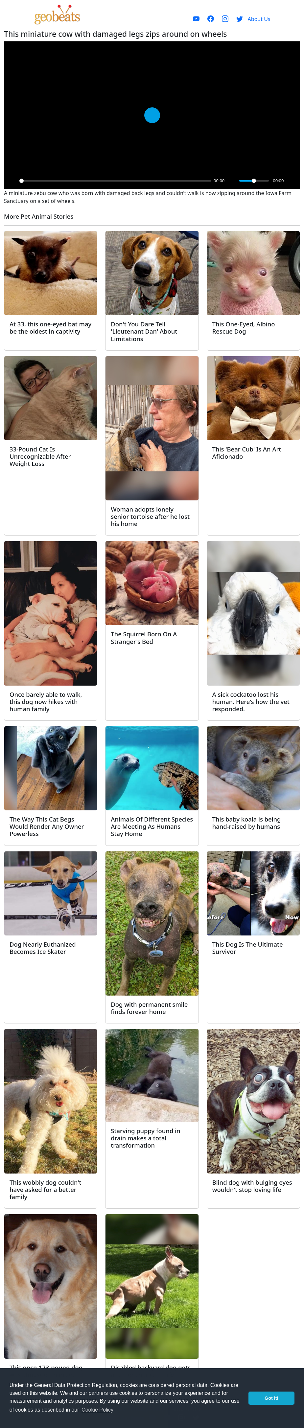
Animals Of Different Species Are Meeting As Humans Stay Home (152, 826)
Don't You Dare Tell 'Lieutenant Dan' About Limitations (144, 331)
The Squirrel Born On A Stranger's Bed (144, 637)
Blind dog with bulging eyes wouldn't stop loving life (252, 1186)
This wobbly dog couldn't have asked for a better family (46, 1189)
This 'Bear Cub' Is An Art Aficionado (246, 452)
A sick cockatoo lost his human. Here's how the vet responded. (251, 701)
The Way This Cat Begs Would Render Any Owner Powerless (47, 826)
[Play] (12, 180)
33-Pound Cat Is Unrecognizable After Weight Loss (40, 456)
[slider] (115, 181)
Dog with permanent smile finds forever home (149, 1008)
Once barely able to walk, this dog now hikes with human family (46, 701)
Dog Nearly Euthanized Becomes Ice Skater (43, 948)
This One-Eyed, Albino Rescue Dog (243, 327)
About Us (259, 19)
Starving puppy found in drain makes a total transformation (145, 1138)
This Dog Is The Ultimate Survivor (247, 948)
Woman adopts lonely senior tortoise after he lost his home (150, 516)
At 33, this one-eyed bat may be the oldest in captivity (50, 327)
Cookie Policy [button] (97, 1410)
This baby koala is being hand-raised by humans (246, 822)
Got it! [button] (271, 1398)
